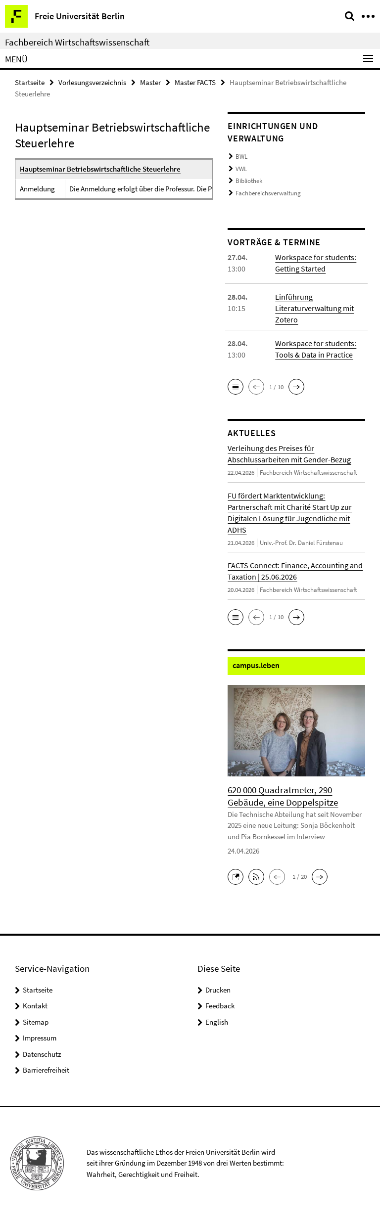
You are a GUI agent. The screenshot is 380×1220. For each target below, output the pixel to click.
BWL (241, 156)
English (216, 1022)
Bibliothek (249, 181)
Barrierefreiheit (46, 1070)
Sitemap (35, 1022)
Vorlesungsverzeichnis (92, 82)
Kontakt (35, 1005)
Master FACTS (195, 82)
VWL (241, 169)
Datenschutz (42, 1054)
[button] (235, 387)
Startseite (30, 82)
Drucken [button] (218, 989)
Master (150, 82)
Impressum (39, 1037)
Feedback (220, 1005)
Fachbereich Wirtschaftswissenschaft (77, 42)
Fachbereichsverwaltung (268, 193)
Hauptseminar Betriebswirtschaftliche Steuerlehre (100, 169)
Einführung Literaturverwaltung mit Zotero (314, 308)
